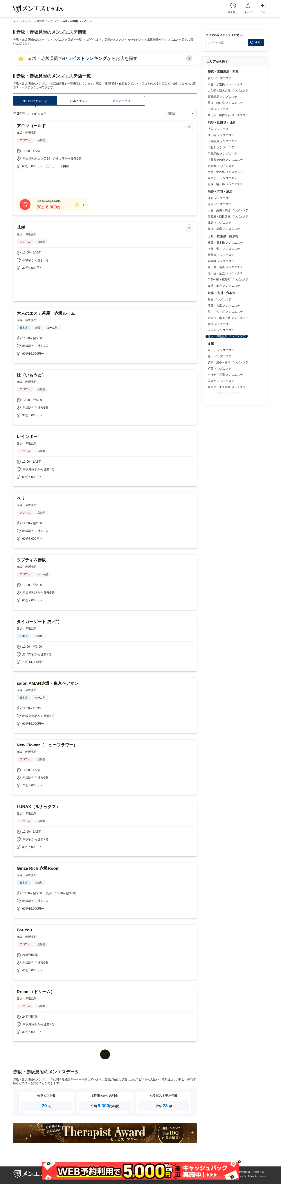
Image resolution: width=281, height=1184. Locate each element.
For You (24, 930)
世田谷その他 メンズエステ (225, 159)
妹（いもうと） (31, 375)
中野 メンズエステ (219, 109)
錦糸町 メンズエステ (221, 261)
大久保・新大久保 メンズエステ (228, 90)
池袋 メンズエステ (219, 198)
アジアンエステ (123, 101)
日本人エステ (79, 101)
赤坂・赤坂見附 (27, 132)
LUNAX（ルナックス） (38, 806)
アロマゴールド (31, 126)
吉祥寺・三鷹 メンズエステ (225, 374)
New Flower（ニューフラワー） (47, 745)
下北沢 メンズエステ (221, 147)
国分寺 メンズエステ (221, 381)
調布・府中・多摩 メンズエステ (228, 362)
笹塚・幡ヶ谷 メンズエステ (225, 184)
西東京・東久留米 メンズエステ (228, 387)
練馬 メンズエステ (219, 222)
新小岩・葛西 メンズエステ (225, 267)
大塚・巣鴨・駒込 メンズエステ (228, 210)
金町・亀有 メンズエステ (224, 285)
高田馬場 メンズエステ (222, 96)
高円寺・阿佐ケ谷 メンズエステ (228, 115)
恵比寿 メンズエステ (221, 165)
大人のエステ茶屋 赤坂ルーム (46, 313)
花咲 (21, 227)
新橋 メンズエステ (219, 324)
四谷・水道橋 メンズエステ (225, 84)
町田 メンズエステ (219, 368)
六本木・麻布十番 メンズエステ (228, 318)
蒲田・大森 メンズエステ (224, 305)
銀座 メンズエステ (219, 299)
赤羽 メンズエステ (219, 204)
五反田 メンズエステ (221, 330)
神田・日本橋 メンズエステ (225, 242)
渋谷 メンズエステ (219, 129)
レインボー (27, 436)
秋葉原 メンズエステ (221, 255)
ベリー (23, 498)
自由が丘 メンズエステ (222, 178)
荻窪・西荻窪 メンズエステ (225, 102)
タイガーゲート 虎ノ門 (38, 621)
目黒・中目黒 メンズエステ (225, 172)
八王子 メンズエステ (221, 350)
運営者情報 (244, 1172)
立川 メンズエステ (219, 356)
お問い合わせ (260, 1172)
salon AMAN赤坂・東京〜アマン (48, 683)
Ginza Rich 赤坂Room (38, 868)
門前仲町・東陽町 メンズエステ (228, 279)
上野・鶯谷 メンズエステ (224, 248)
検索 (257, 42)
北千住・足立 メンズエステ (225, 273)
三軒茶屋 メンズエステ (222, 141)
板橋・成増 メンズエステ (224, 228)
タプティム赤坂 (31, 560)
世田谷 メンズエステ (221, 135)
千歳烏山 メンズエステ (222, 153)
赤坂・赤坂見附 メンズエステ (227, 336)
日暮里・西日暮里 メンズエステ (228, 216)
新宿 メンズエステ (219, 78)
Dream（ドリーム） (36, 991)
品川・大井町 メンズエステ (225, 311)
